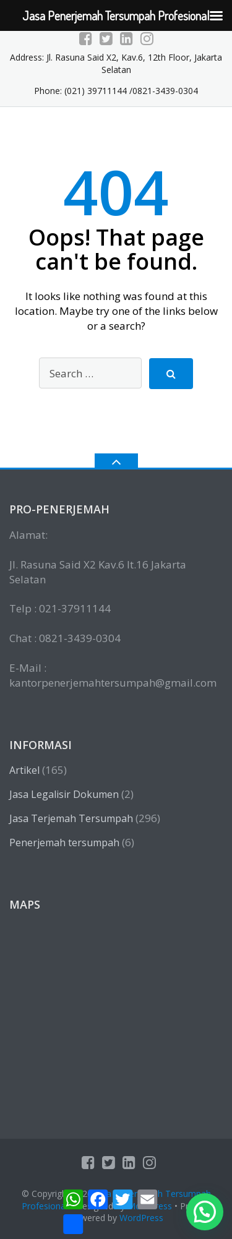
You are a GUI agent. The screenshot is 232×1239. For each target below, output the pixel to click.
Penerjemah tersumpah (64, 842)
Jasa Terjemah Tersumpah (71, 818)
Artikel (24, 770)
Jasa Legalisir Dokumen (64, 794)
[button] (204, 1211)
